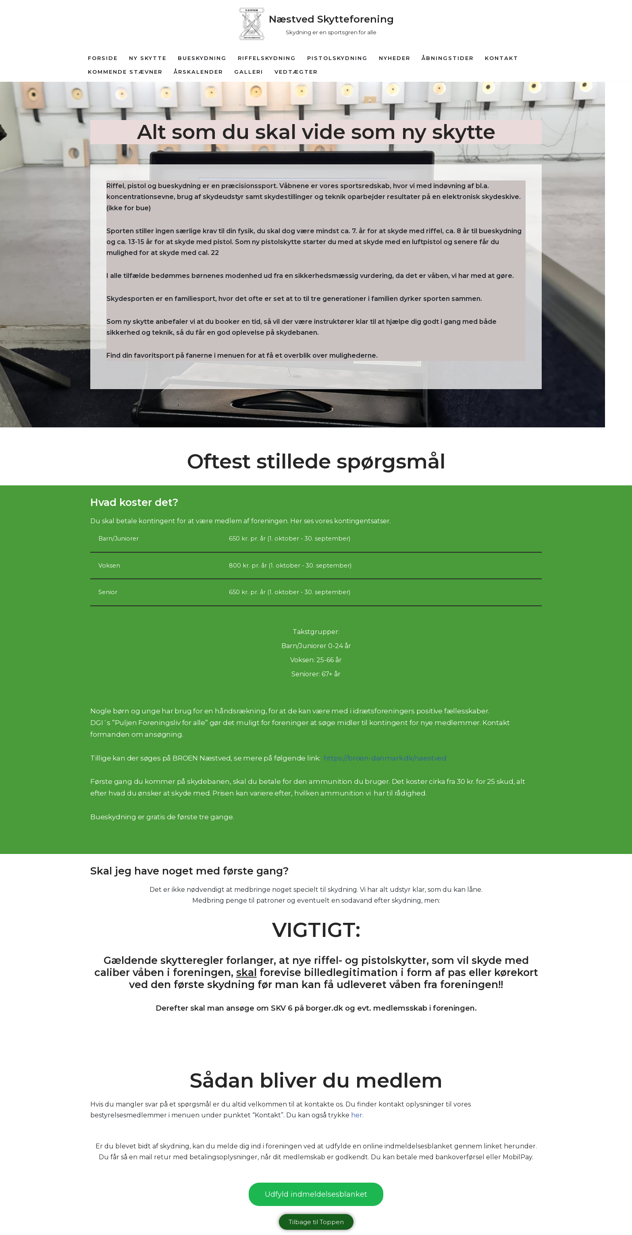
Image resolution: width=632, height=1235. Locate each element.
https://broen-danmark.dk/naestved (385, 758)
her (356, 1116)
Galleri (248, 71)
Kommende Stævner (125, 71)
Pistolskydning (337, 58)
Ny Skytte (147, 58)
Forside (103, 58)
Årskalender (198, 71)
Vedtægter (296, 71)
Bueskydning (202, 58)
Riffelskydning (267, 58)
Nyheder (394, 58)
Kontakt (501, 58)
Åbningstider (448, 58)
